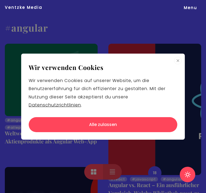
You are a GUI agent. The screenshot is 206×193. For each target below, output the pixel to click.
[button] (190, 8)
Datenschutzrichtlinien (55, 105)
